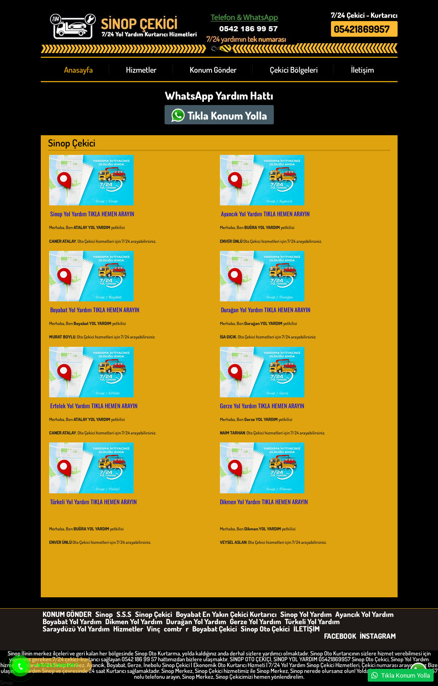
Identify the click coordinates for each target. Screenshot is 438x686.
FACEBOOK (340, 635)
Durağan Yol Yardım (196, 621)
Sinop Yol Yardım (306, 614)
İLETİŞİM (306, 628)
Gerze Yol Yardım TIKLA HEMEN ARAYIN (262, 405)
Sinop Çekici (153, 614)
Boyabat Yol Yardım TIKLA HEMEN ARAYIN (94, 309)
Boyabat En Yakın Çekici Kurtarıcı (226, 614)
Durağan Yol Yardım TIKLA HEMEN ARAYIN (265, 309)
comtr (173, 628)
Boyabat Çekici (214, 628)
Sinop (104, 614)
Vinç (153, 628)
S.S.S (124, 614)
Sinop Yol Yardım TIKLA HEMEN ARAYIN (92, 213)
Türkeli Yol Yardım (312, 621)
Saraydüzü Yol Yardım (76, 628)
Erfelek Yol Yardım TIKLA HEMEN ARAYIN (93, 405)
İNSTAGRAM (378, 635)
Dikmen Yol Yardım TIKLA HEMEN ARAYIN (264, 501)
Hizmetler (128, 628)
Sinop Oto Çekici (265, 628)
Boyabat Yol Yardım (72, 621)
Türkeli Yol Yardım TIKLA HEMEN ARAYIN (93, 501)
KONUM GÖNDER (67, 614)
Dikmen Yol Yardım (133, 621)
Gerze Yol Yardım (255, 621)
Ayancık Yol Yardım (364, 614)
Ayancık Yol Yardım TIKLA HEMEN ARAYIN (265, 213)
